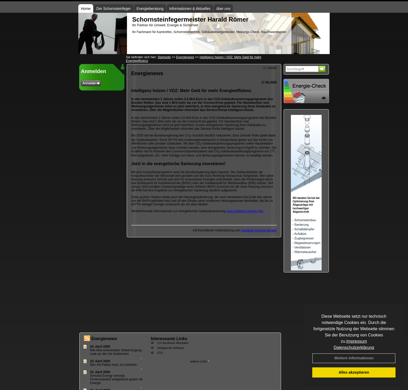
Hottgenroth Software (170, 347)
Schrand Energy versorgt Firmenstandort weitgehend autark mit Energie (116, 379)
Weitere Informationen (354, 358)
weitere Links (200, 361)
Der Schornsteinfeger (113, 8)
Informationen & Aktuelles (190, 8)
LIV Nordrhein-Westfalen (172, 342)
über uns (223, 8)
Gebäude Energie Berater (259, 230)
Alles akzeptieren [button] (354, 372)
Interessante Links (169, 338)
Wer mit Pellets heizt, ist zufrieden (113, 365)
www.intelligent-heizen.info (244, 211)
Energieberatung (150, 8)
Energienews (104, 338)
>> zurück (270, 68)
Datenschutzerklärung (354, 347)
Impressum (356, 341)
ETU (160, 352)
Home (86, 8)
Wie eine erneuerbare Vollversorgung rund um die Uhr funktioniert (116, 352)
